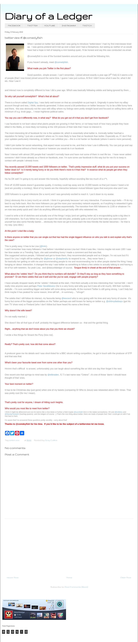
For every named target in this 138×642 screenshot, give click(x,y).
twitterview (14, 440)
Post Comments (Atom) (76, 587)
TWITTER (32, 25)
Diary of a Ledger (48, 16)
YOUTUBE (49, 25)
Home (69, 577)
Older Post (125, 577)
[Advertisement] (69, 546)
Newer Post (12, 577)
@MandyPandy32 (12, 414)
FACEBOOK (14, 25)
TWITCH (87, 25)
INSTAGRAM (69, 25)
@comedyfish (61, 62)
